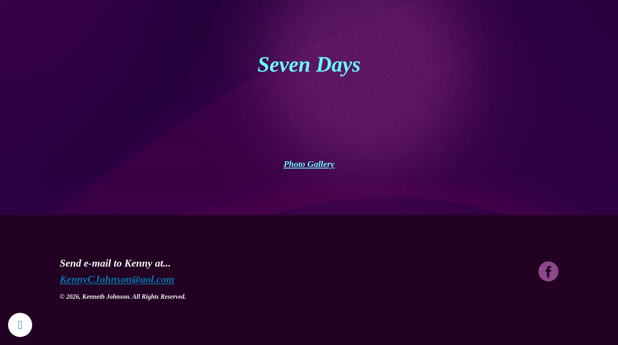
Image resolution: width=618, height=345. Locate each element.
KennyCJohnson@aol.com (117, 279)
